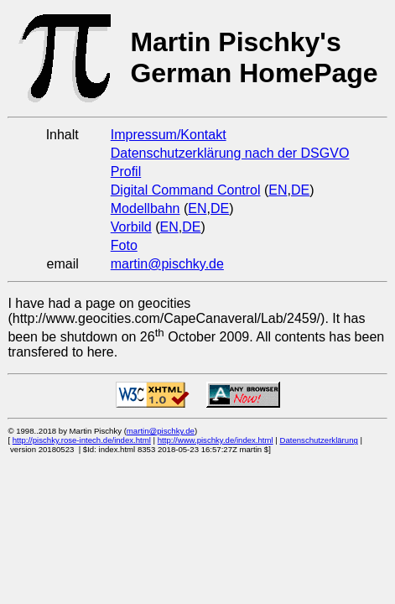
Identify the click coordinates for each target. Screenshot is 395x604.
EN (277, 190)
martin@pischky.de (167, 264)
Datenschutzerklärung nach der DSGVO (230, 153)
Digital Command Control (186, 190)
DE (300, 190)
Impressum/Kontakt (168, 135)
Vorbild (131, 227)
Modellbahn (145, 208)
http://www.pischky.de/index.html (215, 440)
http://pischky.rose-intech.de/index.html (82, 440)
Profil (126, 171)
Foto (124, 245)
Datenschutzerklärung (318, 440)
